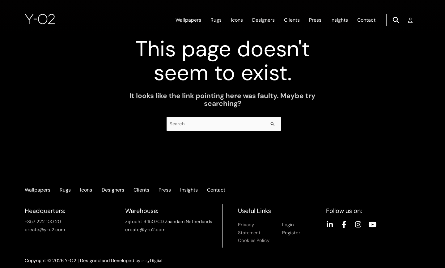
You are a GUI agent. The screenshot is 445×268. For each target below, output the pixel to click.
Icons (237, 20)
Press (315, 20)
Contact (366, 20)
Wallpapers (188, 20)
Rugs (215, 20)
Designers (263, 20)
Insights (339, 20)
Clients (291, 20)
